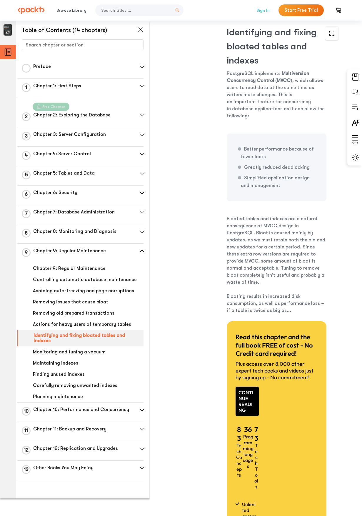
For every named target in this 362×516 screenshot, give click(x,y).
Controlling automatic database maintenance (85, 279)
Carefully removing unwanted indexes (75, 385)
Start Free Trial (301, 10)
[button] (140, 67)
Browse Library (71, 10)
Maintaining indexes (55, 363)
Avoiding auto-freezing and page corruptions (83, 290)
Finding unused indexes (59, 374)
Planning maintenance (58, 396)
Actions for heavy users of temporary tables (82, 324)
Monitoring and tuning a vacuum (69, 352)
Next (304, 472)
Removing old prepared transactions (73, 313)
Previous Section (191, 472)
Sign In (263, 10)
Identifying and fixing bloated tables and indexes (79, 338)
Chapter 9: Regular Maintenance (69, 268)
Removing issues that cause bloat (70, 302)
